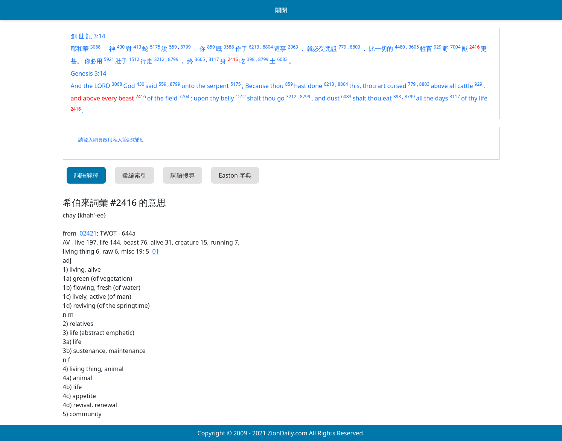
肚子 (121, 61)
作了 (241, 48)
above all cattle (452, 86)
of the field (162, 98)
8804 (268, 47)
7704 (184, 96)
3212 (159, 59)
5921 (109, 59)
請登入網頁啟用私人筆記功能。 (112, 140)
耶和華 (80, 48)
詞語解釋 (86, 175)
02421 (88, 233)
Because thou (264, 86)
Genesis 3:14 (89, 73)
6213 (254, 47)
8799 (185, 47)
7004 (455, 47)
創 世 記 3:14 (88, 36)
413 (138, 47)
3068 (95, 47)
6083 (282, 59)
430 (121, 47)
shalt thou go (266, 98)
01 (155, 251)
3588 (229, 47)
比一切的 (381, 48)
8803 (355, 47)
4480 (399, 47)
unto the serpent (205, 86)
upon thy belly (214, 98)
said (151, 86)
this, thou (363, 86)
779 (342, 47)
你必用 (93, 61)
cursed (397, 86)
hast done (308, 86)
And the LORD (90, 86)
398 (251, 59)
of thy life (474, 98)
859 (211, 47)
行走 (146, 61)
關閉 (281, 10)
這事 (280, 48)
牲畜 (426, 48)
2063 (293, 47)
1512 (134, 59)
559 (173, 47)
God (129, 86)
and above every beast (102, 98)
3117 (214, 59)
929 (438, 47)
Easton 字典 (235, 175)
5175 (155, 47)
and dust (327, 98)
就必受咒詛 (322, 48)
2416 (474, 47)
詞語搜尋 (183, 175)
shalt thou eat (372, 98)
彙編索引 (134, 175)
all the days (432, 98)
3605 (413, 47)
